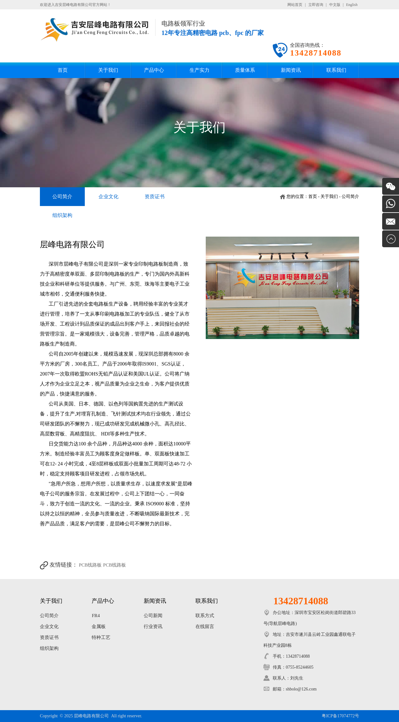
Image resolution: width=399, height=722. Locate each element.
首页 (63, 70)
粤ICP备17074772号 (340, 716)
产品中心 (154, 70)
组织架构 (62, 215)
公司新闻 (153, 615)
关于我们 (108, 70)
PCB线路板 (90, 564)
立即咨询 (315, 4)
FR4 (96, 615)
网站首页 (294, 4)
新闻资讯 (291, 70)
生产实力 (199, 70)
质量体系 (245, 70)
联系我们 (336, 70)
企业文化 (108, 196)
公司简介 (62, 196)
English (352, 4)
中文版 (334, 4)
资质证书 (155, 196)
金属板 (99, 626)
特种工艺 (101, 637)
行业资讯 (153, 626)
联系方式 (204, 615)
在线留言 (204, 626)
